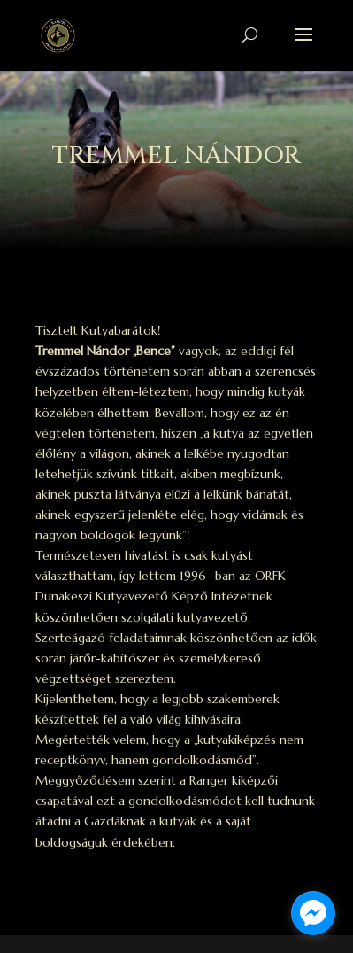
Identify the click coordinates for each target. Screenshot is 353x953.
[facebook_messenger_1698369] (313, 913)
